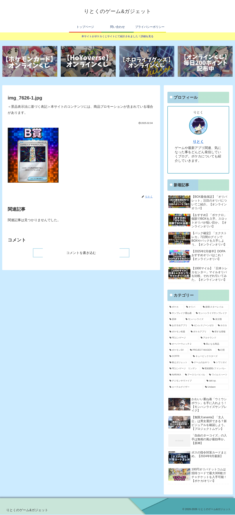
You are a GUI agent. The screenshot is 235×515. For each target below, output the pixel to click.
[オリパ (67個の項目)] (192, 307)
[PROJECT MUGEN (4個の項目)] (202, 350)
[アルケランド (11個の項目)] (214, 338)
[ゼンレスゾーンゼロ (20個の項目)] (203, 326)
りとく (198, 142)
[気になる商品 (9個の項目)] (215, 344)
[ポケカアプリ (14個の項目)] (199, 332)
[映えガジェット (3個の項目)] (178, 363)
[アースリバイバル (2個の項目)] (195, 375)
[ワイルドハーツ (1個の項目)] (218, 375)
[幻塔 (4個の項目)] (222, 350)
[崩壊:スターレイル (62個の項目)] (215, 307)
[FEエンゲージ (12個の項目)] (183, 338)
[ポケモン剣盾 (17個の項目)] (178, 332)
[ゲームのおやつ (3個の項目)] (200, 363)
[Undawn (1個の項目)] (216, 387)
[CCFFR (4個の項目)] (179, 357)
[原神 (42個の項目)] (175, 320)
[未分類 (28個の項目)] (220, 320)
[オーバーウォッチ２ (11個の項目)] (184, 344)
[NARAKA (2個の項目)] (175, 375)
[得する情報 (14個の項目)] (219, 332)
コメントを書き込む (81, 253)
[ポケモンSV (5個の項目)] (178, 350)
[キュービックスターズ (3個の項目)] (210, 357)
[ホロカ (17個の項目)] (222, 326)
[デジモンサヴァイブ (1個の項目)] (186, 381)
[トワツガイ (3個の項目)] (220, 363)
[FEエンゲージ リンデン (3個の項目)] (184, 369)
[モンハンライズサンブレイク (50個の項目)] (211, 314)
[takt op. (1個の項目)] (217, 381)
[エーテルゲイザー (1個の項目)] (185, 387)
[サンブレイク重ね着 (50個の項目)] (181, 314)
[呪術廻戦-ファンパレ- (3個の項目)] (214, 369)
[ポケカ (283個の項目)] (176, 307)
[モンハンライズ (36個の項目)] (197, 320)
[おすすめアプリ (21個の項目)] (178, 326)
